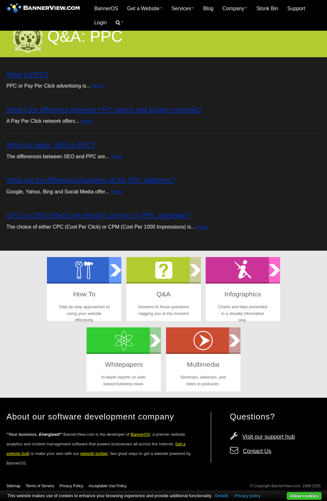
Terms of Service (40, 486)
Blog (208, 8)
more (97, 86)
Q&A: (66, 36)
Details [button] (221, 495)
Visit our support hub (268, 437)
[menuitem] (106, 9)
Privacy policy (248, 495)
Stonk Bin (267, 8)
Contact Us (257, 451)
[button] (119, 23)
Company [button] (234, 8)
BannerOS (106, 8)
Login (100, 22)
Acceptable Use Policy (107, 486)
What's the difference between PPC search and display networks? (104, 109)
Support (296, 8)
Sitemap (13, 486)
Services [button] (182, 8)
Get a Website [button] (145, 8)
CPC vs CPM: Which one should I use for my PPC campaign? (98, 215)
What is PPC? (27, 74)
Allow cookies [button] (304, 495)
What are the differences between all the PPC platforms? (90, 180)
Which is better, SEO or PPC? (50, 144)
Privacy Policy (71, 486)
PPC (106, 36)
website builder (94, 453)
